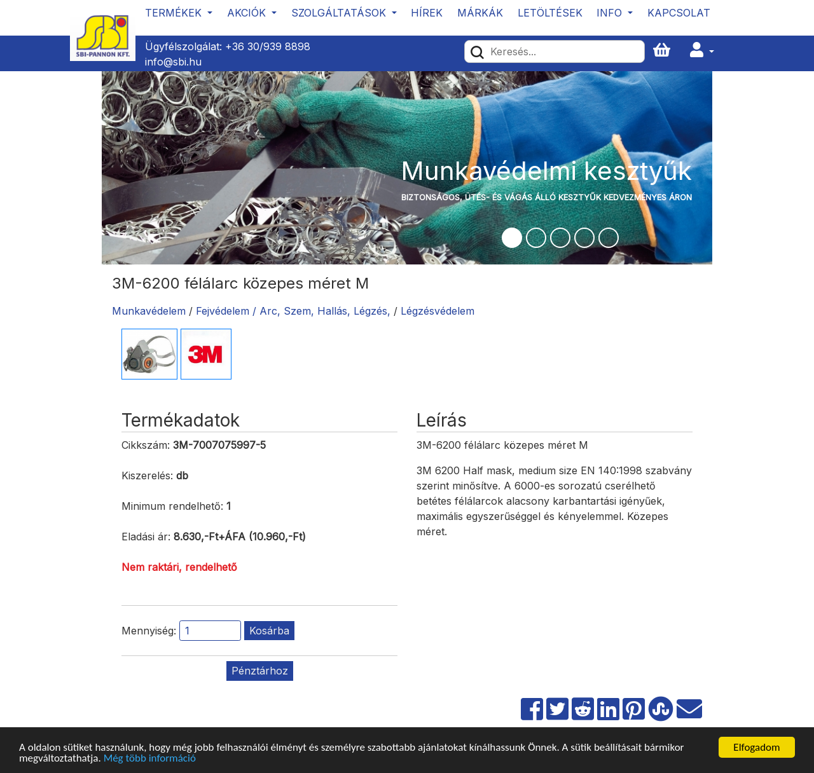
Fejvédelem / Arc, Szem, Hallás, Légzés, (295, 310)
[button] (702, 50)
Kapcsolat (678, 12)
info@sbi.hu (173, 61)
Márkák (480, 12)
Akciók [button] (248, 12)
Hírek (427, 12)
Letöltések (550, 12)
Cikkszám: (145, 445)
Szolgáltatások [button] (340, 12)
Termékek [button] (175, 12)
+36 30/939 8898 (267, 46)
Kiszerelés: (147, 475)
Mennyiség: (148, 630)
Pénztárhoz (259, 670)
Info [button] (611, 12)
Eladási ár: (145, 536)
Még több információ (150, 759)
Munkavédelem (149, 310)
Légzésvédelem (437, 310)
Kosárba (269, 630)
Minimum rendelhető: (172, 506)
